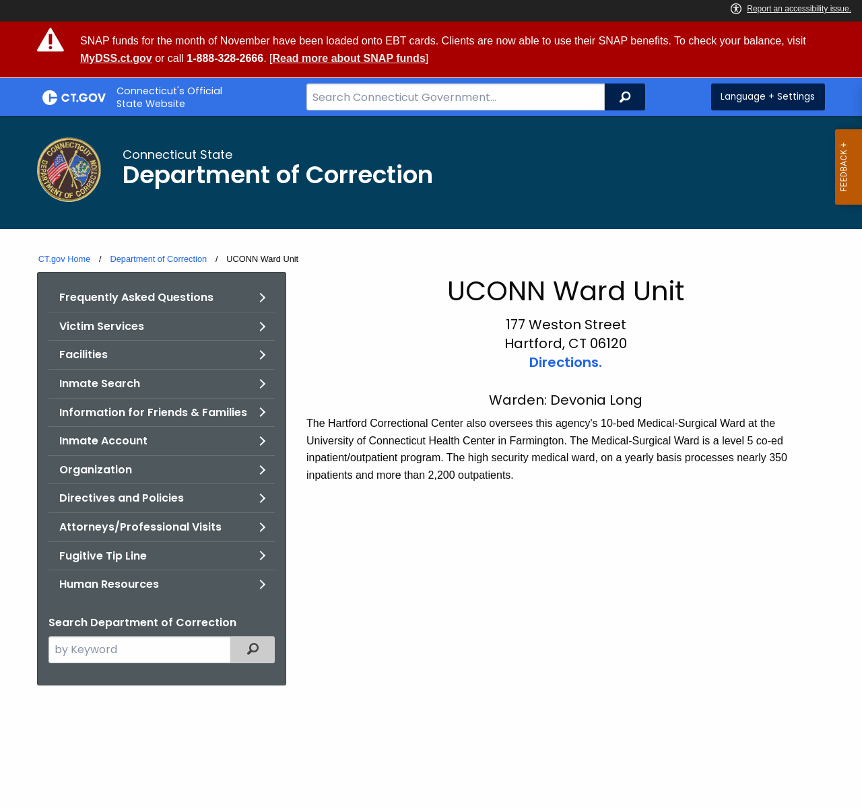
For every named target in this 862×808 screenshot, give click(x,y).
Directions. (565, 362)
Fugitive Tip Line (103, 556)
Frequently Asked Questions (136, 297)
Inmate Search (99, 383)
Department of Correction (158, 259)
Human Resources (109, 584)
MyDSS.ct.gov (116, 58)
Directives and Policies (121, 498)
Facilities (83, 354)
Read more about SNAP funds (348, 58)
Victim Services (101, 326)
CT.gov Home (64, 259)
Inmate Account (103, 440)
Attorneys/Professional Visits (140, 527)
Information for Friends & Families (153, 412)
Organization (95, 469)
